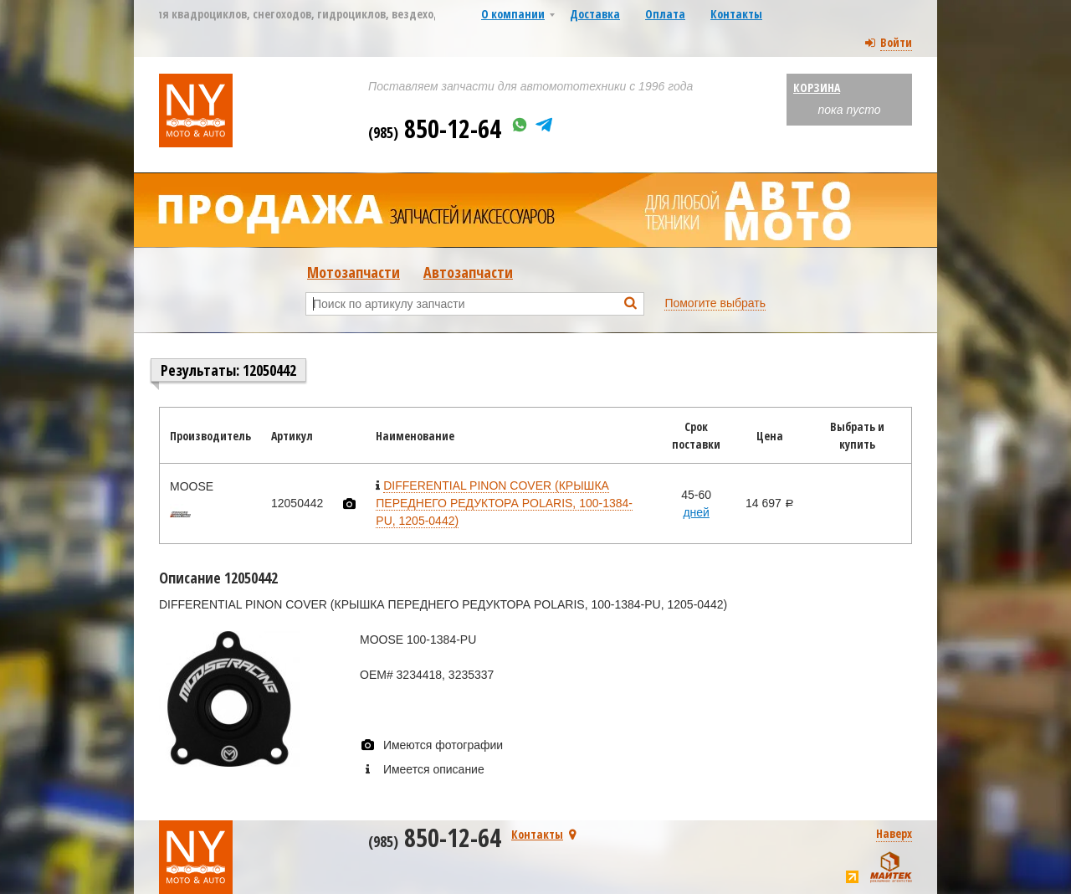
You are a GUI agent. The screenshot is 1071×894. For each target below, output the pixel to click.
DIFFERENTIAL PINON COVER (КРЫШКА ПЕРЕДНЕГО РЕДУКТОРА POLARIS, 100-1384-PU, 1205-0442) (504, 503)
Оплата (665, 14)
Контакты (736, 14)
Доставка (595, 14)
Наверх (894, 833)
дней (696, 512)
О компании (513, 14)
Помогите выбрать (715, 303)
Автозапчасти (468, 272)
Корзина (816, 87)
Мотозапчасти (353, 272)
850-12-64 (434, 128)
